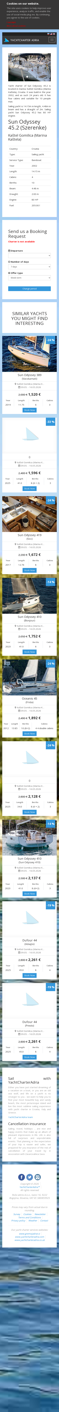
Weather (32, 1220)
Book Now (29, 410)
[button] (11, 67)
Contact (44, 1220)
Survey (16, 1214)
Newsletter (40, 1214)
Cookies (27, 1214)
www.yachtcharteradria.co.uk (29, 1240)
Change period (30, 288)
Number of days (18, 261)
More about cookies (16, 26)
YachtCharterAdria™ (29, 1187)
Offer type (15, 272)
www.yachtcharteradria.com (29, 1236)
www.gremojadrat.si (29, 1233)
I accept (11, 22)
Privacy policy (18, 1220)
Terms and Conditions (29, 1217)
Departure (15, 250)
